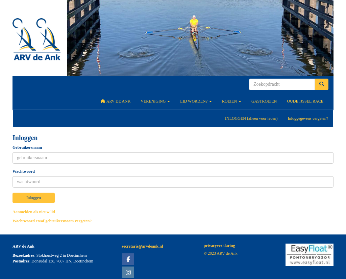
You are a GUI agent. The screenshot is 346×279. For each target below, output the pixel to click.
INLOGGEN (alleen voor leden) (251, 118)
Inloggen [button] (33, 197)
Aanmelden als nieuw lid (34, 212)
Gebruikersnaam (27, 147)
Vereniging (155, 101)
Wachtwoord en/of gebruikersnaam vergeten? (52, 221)
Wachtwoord (24, 171)
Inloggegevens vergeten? (308, 118)
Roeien (231, 101)
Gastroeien (264, 101)
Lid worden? (196, 101)
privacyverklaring (219, 245)
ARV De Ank (116, 101)
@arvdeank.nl (142, 246)
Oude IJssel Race (305, 101)
